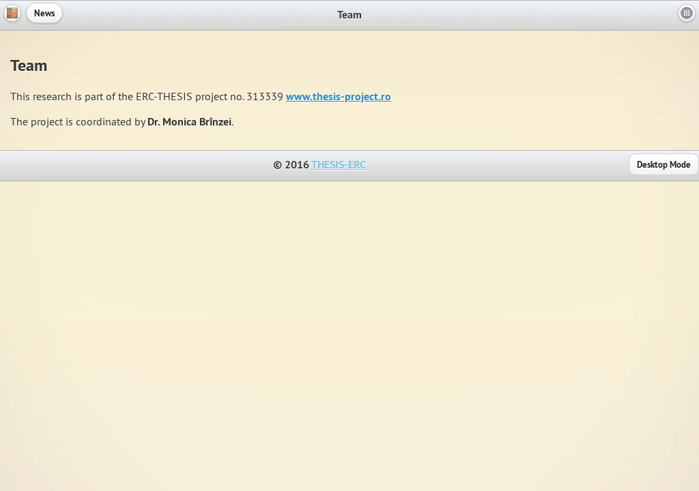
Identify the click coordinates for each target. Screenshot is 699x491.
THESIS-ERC (338, 165)
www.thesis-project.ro (338, 96)
